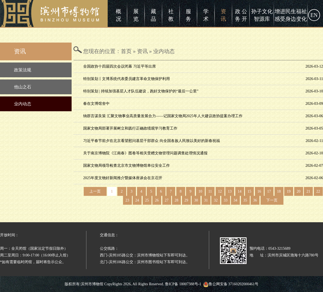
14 (239, 191)
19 (289, 191)
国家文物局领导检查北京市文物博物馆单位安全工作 (126, 166)
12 (220, 191)
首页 (126, 51)
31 (206, 200)
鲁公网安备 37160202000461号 (231, 284)
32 (216, 200)
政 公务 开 (241, 15)
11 (210, 191)
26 (157, 200)
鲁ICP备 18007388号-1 (183, 284)
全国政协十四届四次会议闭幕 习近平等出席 (119, 66)
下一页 (272, 200)
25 (147, 200)
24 (137, 200)
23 (127, 200)
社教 (171, 15)
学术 (206, 15)
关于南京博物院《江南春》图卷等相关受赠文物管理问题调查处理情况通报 (145, 153)
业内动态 (22, 104)
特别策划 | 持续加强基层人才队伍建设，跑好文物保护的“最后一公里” (140, 91)
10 (200, 191)
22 (318, 191)
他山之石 (22, 87)
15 (249, 191)
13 (230, 191)
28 (176, 200)
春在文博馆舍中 (96, 104)
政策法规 (22, 70)
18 (279, 191)
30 (196, 200)
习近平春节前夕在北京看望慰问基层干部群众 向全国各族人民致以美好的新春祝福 (151, 141)
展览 (136, 15)
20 (298, 191)
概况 (118, 15)
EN (314, 15)
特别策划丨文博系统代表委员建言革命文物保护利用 (126, 79)
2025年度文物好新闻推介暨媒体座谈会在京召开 (122, 178)
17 (269, 191)
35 (245, 200)
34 (235, 200)
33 (225, 200)
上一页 (95, 191)
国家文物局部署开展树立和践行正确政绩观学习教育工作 (130, 128)
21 (308, 191)
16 (259, 191)
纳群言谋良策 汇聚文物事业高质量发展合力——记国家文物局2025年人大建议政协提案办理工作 (163, 116)
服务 (188, 15)
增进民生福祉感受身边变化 (291, 15)
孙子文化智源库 (262, 15)
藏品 (153, 15)
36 (255, 200)
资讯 (223, 15)
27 (166, 200)
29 (186, 200)
